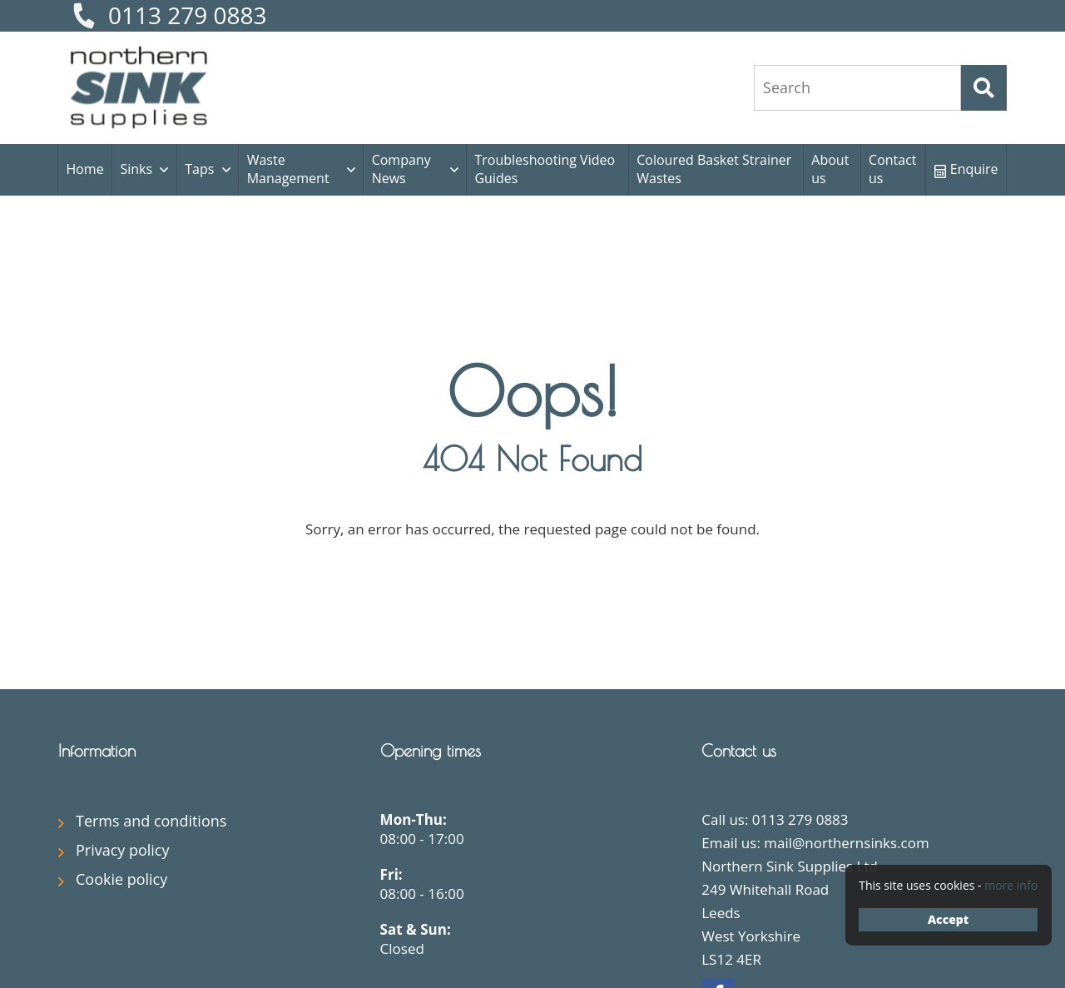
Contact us (892, 169)
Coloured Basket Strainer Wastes (714, 169)
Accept (948, 919)
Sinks (136, 169)
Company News (401, 169)
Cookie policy (121, 879)
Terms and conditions (151, 821)
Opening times (430, 750)
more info (1011, 885)
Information (97, 750)
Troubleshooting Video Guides (544, 169)
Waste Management (288, 169)
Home (84, 169)
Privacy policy (123, 850)
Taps (199, 169)
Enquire (966, 169)
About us (830, 169)
